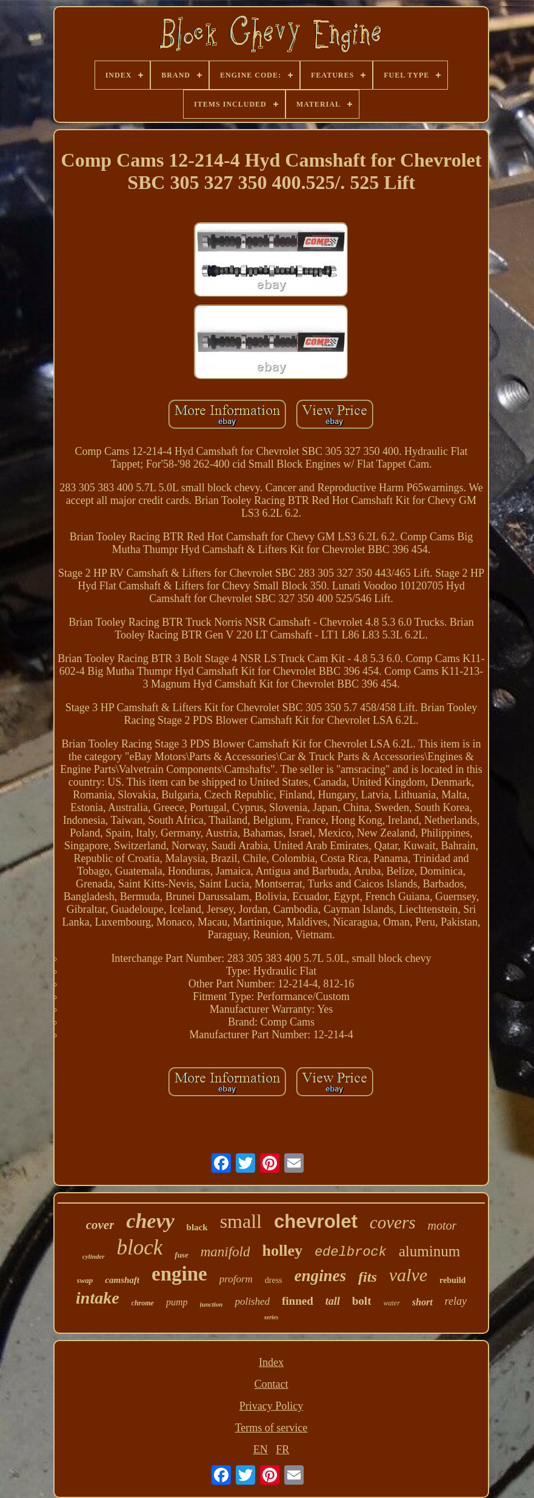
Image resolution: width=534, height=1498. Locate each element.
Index (271, 1362)
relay (456, 1301)
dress (273, 1280)
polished (252, 1301)
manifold (225, 1251)
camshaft (122, 1280)
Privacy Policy (271, 1406)
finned (297, 1300)
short (422, 1302)
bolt (362, 1300)
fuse (181, 1254)
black (197, 1227)
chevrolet (316, 1221)
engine (179, 1274)
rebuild (452, 1280)
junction (211, 1304)
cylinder (93, 1256)
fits (367, 1277)
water (391, 1303)
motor (441, 1225)
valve (408, 1275)
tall (332, 1301)
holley (282, 1250)
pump (177, 1302)
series (271, 1317)
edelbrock (351, 1252)
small (241, 1221)
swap (85, 1280)
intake (97, 1297)
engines (321, 1276)
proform (236, 1279)
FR (282, 1449)
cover (100, 1225)
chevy (150, 1221)
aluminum (429, 1251)
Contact (271, 1384)
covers (393, 1222)
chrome (143, 1303)
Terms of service (271, 1428)
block (140, 1247)
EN (260, 1449)
